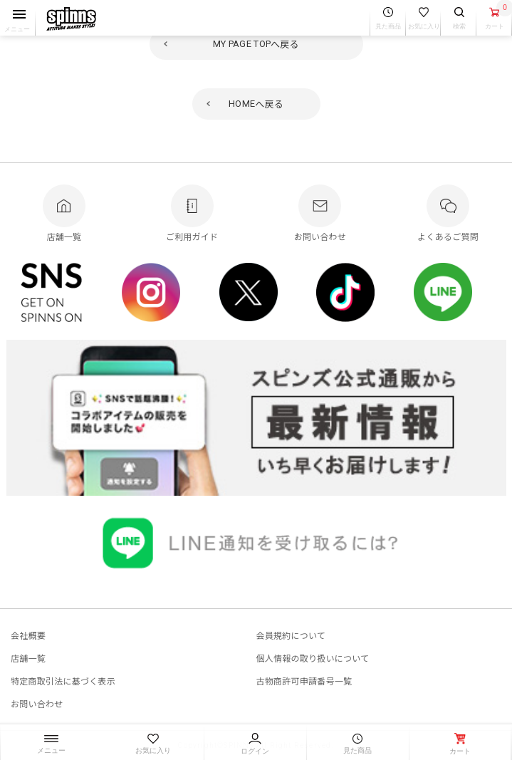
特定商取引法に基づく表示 (63, 681)
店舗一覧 (28, 658)
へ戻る (256, 44)
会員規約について (291, 635)
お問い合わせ (37, 703)
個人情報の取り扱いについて (313, 658)
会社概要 (28, 635)
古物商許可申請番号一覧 (304, 681)
